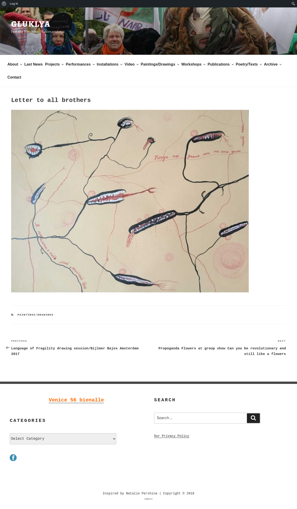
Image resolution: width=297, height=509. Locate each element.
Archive (273, 64)
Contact (14, 77)
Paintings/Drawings (160, 64)
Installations (110, 64)
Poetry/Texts (249, 64)
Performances (81, 64)
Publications (221, 64)
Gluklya (31, 23)
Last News (33, 64)
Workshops (193, 64)
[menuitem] (4, 3)
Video (132, 64)
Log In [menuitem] (14, 3)
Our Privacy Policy (171, 435)
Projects (55, 64)
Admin (149, 498)
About (15, 64)
